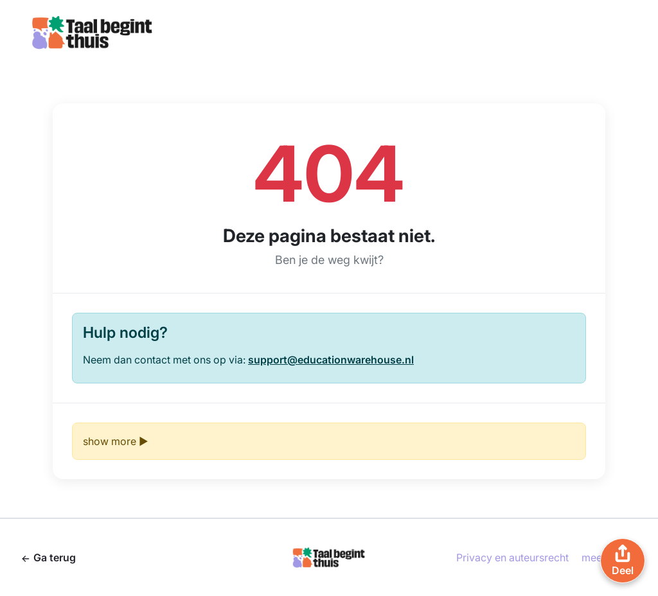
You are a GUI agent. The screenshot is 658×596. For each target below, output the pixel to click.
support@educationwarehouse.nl (331, 359)
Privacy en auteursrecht (512, 557)
